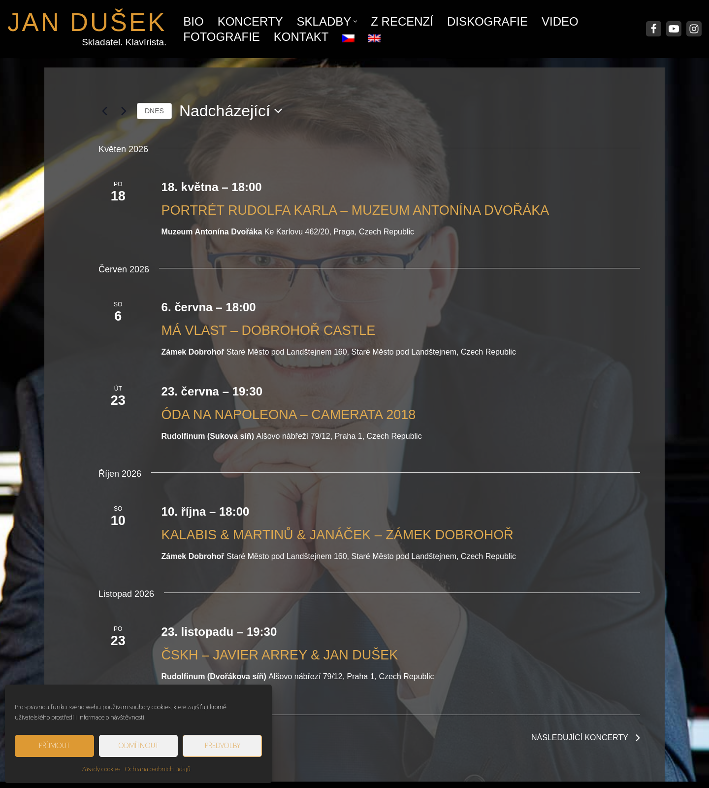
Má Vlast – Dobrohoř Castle (268, 330)
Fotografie (221, 36)
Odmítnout (138, 745)
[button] (355, 21)
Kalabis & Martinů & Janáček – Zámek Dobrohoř (337, 534)
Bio (193, 21)
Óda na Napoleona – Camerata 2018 (288, 414)
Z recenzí (402, 21)
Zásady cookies (100, 768)
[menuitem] (348, 36)
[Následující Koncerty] (123, 111)
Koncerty (250, 21)
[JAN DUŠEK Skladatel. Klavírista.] (86, 29)
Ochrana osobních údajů (158, 768)
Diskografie (487, 21)
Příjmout (54, 745)
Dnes (154, 111)
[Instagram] (694, 28)
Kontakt (301, 36)
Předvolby (222, 745)
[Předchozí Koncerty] (104, 111)
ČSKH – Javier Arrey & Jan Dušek (279, 655)
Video (560, 21)
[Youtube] (673, 28)
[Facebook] (653, 28)
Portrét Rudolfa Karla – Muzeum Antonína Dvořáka (355, 210)
